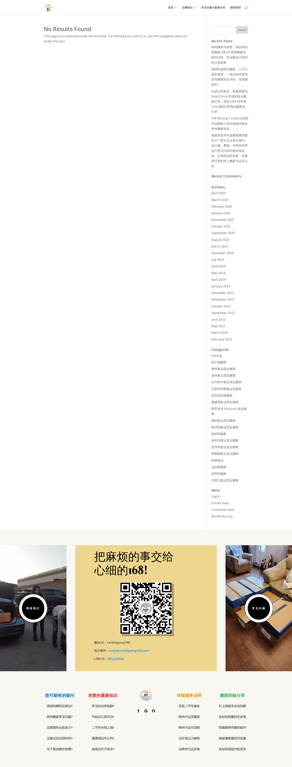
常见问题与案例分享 (213, 7)
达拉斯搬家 (218, 467)
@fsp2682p (116, 659)
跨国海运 (217, 460)
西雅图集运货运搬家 (225, 454)
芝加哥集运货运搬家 (225, 447)
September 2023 (223, 313)
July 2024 (217, 259)
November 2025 (222, 220)
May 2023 (218, 326)
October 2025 (220, 226)
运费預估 (187, 7)
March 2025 (219, 246)
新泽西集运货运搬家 (225, 427)
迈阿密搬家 (218, 474)
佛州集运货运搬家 (223, 369)
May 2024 (218, 273)
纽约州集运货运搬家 (225, 440)
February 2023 (221, 339)
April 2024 (218, 280)
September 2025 (223, 233)
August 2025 (220, 240)
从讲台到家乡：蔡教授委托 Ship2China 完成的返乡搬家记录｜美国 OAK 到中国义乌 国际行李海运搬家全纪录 (229, 101)
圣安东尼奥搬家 (222, 395)
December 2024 (222, 253)
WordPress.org (222, 516)
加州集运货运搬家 (223, 375)
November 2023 (222, 299)
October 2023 (220, 306)
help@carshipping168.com (129, 651)
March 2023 (219, 333)
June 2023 (218, 319)
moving (216, 355)
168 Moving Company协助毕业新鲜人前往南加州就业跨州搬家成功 (229, 123)
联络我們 (235, 7)
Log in (215, 496)
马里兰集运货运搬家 (225, 480)
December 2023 (222, 293)
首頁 (170, 7)
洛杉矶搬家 (218, 434)
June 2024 (218, 266)
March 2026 (219, 200)
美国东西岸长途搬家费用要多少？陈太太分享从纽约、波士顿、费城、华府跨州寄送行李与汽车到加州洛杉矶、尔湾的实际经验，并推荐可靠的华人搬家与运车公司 (229, 150)
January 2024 (220, 286)
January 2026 (220, 213)
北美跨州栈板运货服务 (226, 389)
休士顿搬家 (218, 362)
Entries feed (219, 503)
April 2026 (218, 193)
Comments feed (222, 510)
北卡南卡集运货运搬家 (226, 382)
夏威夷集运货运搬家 (225, 402)
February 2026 (221, 206)
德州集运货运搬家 (223, 420)
